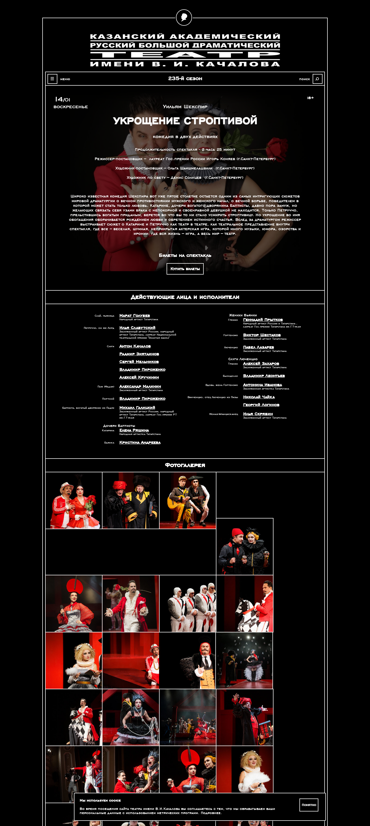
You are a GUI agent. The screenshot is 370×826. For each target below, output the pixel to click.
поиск (305, 79)
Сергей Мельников (138, 361)
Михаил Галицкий (135, 407)
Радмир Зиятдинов (137, 354)
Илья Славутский (136, 327)
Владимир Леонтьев (263, 375)
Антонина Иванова (262, 385)
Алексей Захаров (260, 363)
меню (64, 79)
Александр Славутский (271, 757)
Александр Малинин (139, 386)
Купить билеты (185, 269)
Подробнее (211, 813)
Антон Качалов (134, 346)
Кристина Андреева (138, 442)
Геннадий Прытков (262, 319)
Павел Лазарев (257, 347)
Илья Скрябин (257, 414)
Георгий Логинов (260, 404)
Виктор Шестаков (260, 335)
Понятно (309, 805)
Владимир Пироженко (141, 369)
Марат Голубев (133, 315)
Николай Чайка (257, 397)
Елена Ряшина (133, 430)
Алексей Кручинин (137, 377)
